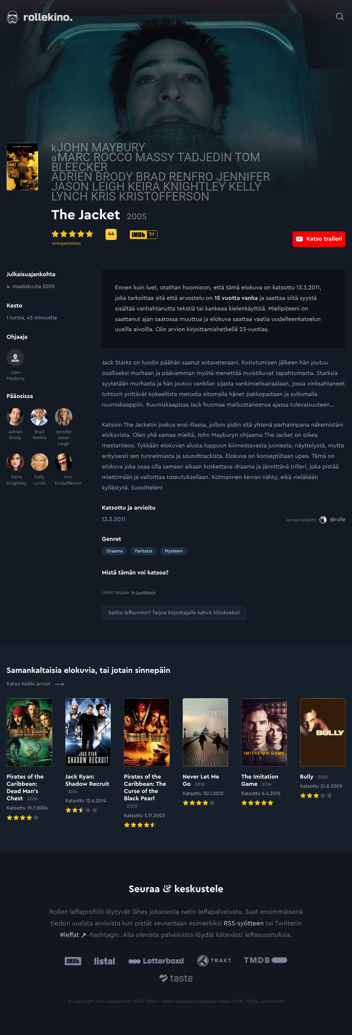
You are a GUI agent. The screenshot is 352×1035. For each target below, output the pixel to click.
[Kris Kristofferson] (63, 469)
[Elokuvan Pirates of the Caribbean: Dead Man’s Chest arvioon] (29, 760)
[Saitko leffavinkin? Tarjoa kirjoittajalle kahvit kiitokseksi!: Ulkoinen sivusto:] (174, 613)
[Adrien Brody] (15, 427)
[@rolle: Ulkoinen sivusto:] (332, 519)
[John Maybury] (15, 365)
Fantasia (143, 551)
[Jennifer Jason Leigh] (63, 427)
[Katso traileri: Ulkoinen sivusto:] (319, 234)
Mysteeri (173, 551)
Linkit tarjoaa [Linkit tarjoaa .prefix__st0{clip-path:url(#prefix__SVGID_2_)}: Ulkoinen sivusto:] (128, 592)
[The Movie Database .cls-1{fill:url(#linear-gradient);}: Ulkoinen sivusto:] (266, 961)
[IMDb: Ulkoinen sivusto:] (73, 961)
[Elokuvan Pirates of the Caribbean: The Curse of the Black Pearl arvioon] (147, 763)
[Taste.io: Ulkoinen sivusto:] (176, 979)
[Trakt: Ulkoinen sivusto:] (216, 960)
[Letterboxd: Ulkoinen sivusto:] (156, 961)
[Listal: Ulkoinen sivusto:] (103, 961)
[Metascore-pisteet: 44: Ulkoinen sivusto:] (161, 234)
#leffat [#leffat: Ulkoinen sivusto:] (69, 935)
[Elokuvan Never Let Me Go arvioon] (205, 753)
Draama (114, 551)
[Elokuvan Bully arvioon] (323, 749)
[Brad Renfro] (39, 427)
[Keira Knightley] (15, 469)
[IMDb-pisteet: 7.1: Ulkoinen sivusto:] (194, 234)
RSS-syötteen (244, 923)
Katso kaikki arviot (35, 683)
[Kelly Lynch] (39, 469)
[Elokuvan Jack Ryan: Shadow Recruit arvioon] (88, 756)
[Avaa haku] (339, 13)
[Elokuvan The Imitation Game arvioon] (264, 753)
